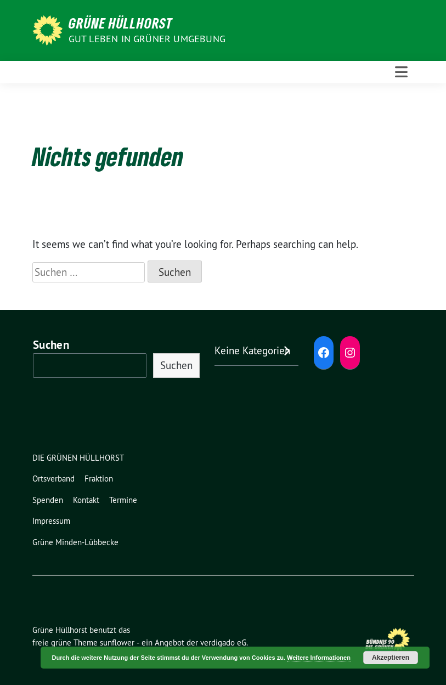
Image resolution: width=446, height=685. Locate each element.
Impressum (51, 521)
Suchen (51, 344)
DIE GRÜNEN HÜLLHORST (78, 457)
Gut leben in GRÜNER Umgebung (147, 38)
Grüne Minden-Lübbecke (75, 542)
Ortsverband (53, 478)
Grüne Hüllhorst (121, 23)
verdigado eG (223, 642)
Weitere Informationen (319, 657)
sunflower (117, 642)
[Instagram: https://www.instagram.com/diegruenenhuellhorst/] (350, 353)
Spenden (47, 500)
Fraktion (98, 478)
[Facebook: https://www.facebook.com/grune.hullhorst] (324, 353)
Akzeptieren (390, 657)
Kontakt (86, 500)
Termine (123, 500)
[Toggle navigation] (401, 72)
